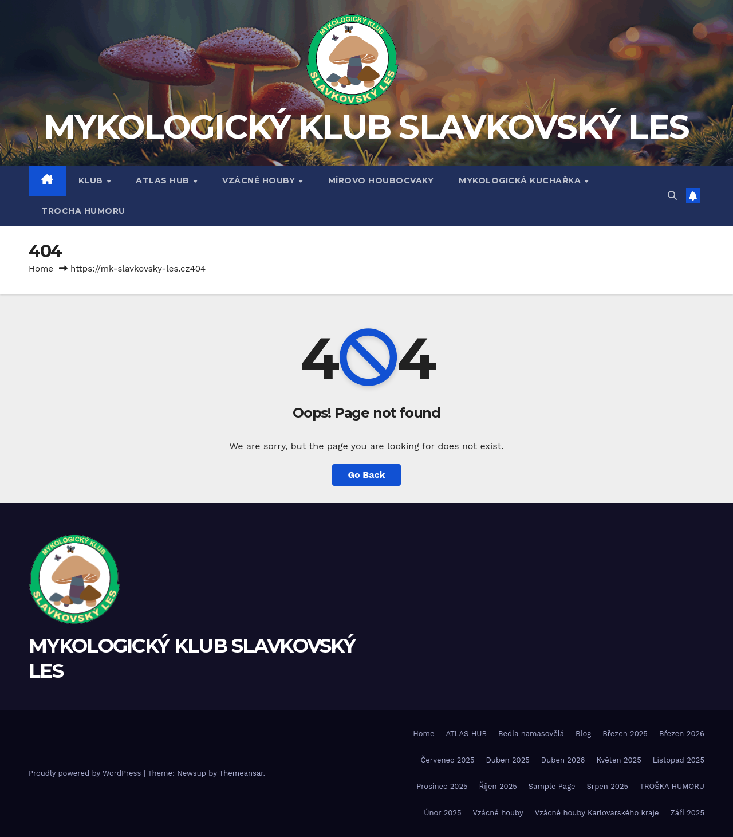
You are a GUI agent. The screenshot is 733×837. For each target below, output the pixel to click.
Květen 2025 (619, 760)
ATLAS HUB (164, 180)
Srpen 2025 (608, 786)
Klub (92, 180)
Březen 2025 (625, 733)
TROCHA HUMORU (83, 211)
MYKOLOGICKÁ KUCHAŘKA (521, 180)
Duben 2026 (563, 760)
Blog (583, 733)
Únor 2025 (442, 812)
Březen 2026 (681, 733)
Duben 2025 (508, 760)
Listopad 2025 (678, 760)
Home (41, 269)
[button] (672, 195)
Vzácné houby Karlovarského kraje (597, 812)
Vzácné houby (497, 812)
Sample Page (552, 786)
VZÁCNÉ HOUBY (260, 180)
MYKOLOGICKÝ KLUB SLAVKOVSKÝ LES (366, 127)
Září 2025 (687, 812)
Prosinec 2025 (441, 786)
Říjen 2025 (498, 786)
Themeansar (241, 773)
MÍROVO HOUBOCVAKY (381, 180)
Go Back (366, 474)
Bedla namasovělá (531, 733)
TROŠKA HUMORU (672, 786)
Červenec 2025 (447, 760)
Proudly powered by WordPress (86, 773)
